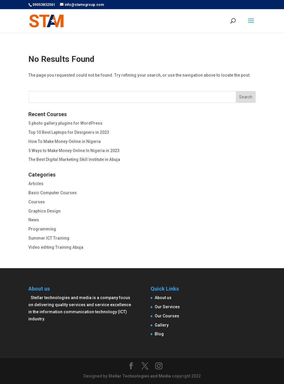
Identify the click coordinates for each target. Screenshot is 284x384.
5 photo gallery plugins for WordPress (65, 123)
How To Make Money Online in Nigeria (64, 141)
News (33, 219)
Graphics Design (44, 211)
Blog (159, 334)
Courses (36, 202)
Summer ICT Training (48, 238)
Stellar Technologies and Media (139, 376)
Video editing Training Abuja (55, 247)
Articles (35, 183)
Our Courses (167, 316)
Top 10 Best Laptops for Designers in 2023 (68, 132)
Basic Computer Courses (52, 192)
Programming (42, 229)
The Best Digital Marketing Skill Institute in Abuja (74, 159)
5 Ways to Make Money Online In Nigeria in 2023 (74, 150)
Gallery (162, 325)
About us (163, 297)
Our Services (167, 306)
